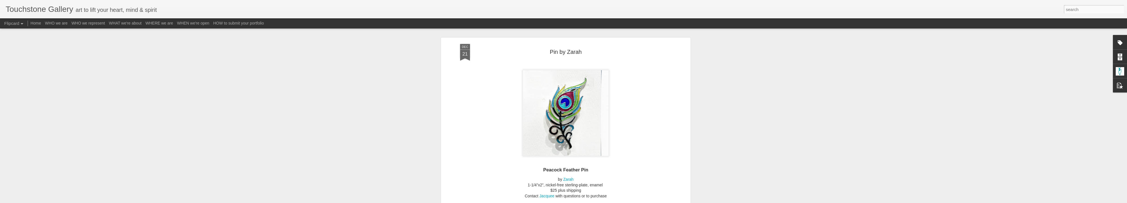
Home (35, 23)
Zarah (568, 164)
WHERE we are (159, 23)
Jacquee (547, 180)
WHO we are (56, 23)
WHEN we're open (193, 23)
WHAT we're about (125, 23)
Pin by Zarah (566, 36)
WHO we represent (88, 23)
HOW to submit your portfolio (238, 23)
